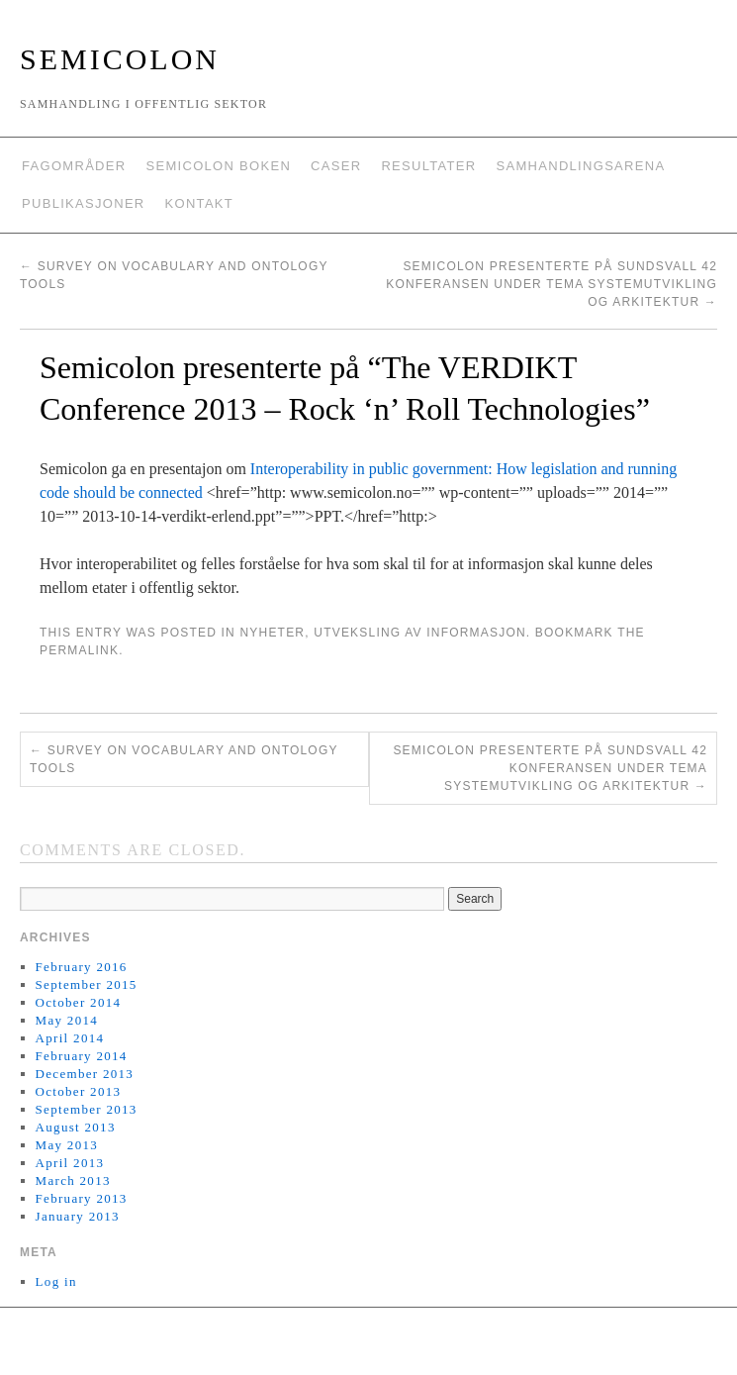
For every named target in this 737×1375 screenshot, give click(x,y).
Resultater (428, 165)
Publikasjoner (83, 203)
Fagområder (74, 165)
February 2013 (82, 1198)
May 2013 (67, 1144)
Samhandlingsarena (580, 165)
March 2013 (73, 1180)
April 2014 (70, 1038)
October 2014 (79, 1002)
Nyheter (272, 632)
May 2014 (67, 1020)
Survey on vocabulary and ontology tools (184, 759)
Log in (56, 1281)
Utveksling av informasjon (419, 632)
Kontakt (199, 203)
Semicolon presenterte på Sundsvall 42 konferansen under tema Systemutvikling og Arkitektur (551, 284)
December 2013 (85, 1073)
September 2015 (87, 984)
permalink (79, 650)
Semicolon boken (218, 165)
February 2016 (82, 966)
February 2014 (82, 1055)
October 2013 (79, 1091)
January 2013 (78, 1216)
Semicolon (120, 59)
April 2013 (70, 1162)
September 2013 (87, 1109)
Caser (336, 165)
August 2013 (76, 1127)
